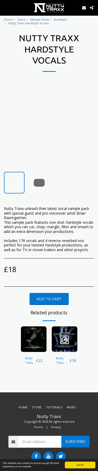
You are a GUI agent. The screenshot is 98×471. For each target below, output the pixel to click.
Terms (38, 427)
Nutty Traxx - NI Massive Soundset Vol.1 (63, 360)
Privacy (56, 427)
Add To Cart (49, 298)
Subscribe (75, 441)
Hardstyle (60, 19)
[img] (34, 339)
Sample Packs (39, 19)
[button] (5, 7)
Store (21, 19)
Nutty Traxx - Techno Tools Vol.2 (30, 360)
